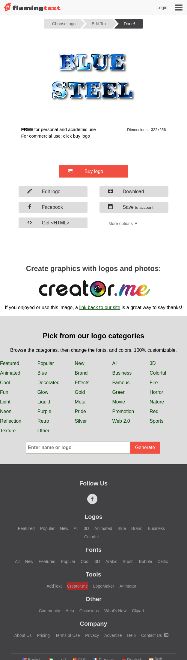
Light (5, 401)
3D (153, 363)
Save (130, 207)
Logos (93, 516)
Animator (128, 586)
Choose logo (64, 23)
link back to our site (99, 307)
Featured (9, 363)
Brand (81, 373)
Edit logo (44, 191)
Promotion (123, 411)
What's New (115, 610)
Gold (80, 392)
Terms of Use (67, 635)
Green (118, 392)
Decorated (48, 382)
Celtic (162, 561)
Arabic (111, 561)
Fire (154, 382)
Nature (157, 401)
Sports (156, 421)
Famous (120, 382)
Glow (42, 392)
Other (43, 430)
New (80, 363)
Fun (4, 392)
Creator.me (77, 586)
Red (154, 411)
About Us (23, 635)
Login (162, 7)
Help (69, 610)
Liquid (43, 401)
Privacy (92, 635)
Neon (5, 411)
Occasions (89, 610)
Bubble (145, 561)
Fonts (93, 549)
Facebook (45, 207)
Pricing (43, 635)
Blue (42, 373)
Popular (45, 363)
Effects (82, 382)
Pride (80, 411)
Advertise (113, 635)
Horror (156, 392)
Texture (8, 430)
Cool (5, 382)
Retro (43, 421)
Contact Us (154, 635)
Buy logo (85, 171)
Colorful (158, 373)
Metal (81, 401)
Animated (10, 373)
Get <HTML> (48, 222)
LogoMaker (103, 586)
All (114, 363)
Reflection (10, 421)
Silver (81, 421)
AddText (54, 586)
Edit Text (100, 23)
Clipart (138, 610)
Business (122, 373)
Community (49, 610)
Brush (128, 561)
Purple (44, 411)
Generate (145, 447)
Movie (118, 401)
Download (126, 191)
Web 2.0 (121, 421)
